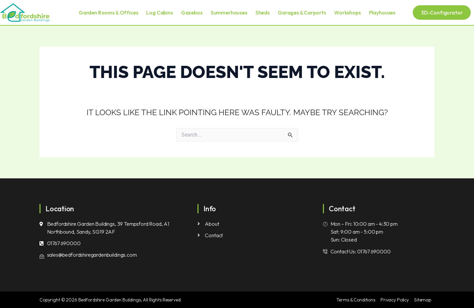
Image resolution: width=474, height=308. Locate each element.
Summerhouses (229, 12)
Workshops (347, 12)
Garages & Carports (302, 12)
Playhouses (382, 12)
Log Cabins (159, 12)
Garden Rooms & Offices (108, 12)
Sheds (262, 12)
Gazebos (191, 12)
